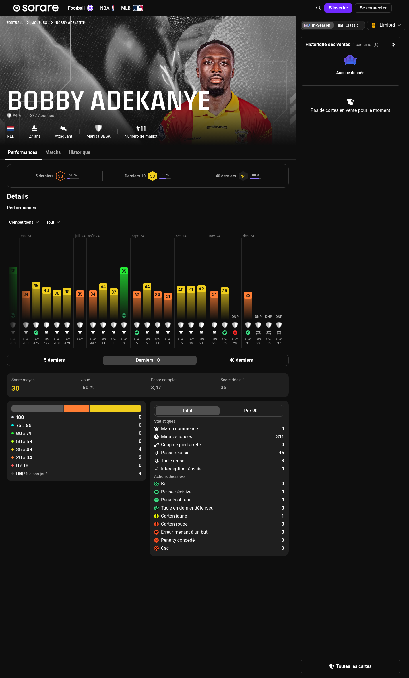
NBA (107, 8)
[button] (318, 8)
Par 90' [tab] (251, 410)
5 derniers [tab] (54, 360)
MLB (132, 8)
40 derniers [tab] (241, 360)
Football (80, 8)
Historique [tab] (79, 152)
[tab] (348, 25)
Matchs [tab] (53, 152)
